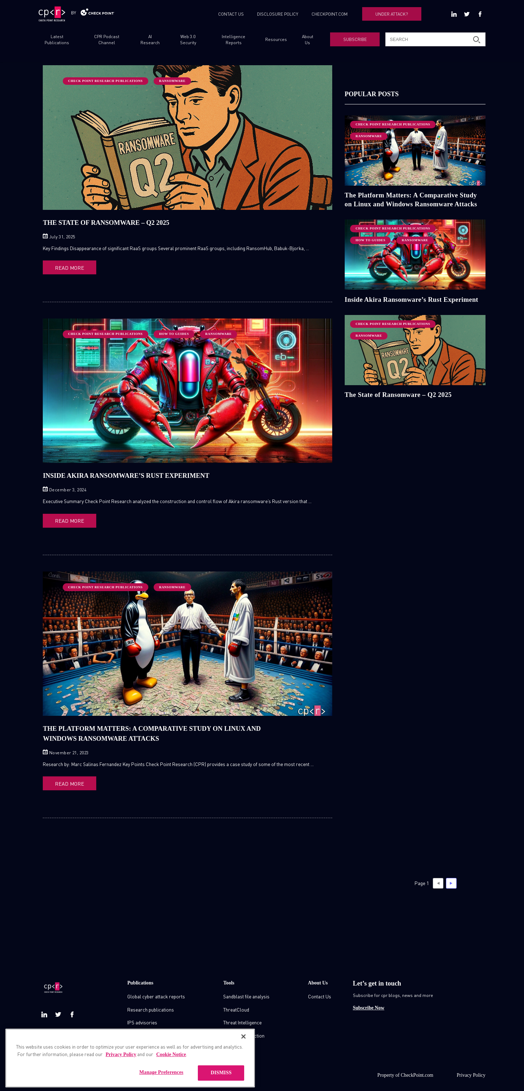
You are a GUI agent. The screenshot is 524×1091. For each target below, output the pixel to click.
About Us (307, 39)
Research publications (150, 1007)
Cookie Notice (171, 1063)
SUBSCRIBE (355, 39)
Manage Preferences (161, 1081)
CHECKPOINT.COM (330, 14)
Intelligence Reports (233, 39)
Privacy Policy (471, 1073)
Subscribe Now (368, 1005)
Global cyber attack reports (156, 994)
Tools (228, 980)
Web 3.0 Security (188, 39)
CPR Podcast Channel (106, 39)
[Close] (243, 1045)
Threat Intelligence (242, 1020)
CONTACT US (231, 14)
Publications (140, 980)
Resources (276, 39)
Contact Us (319, 994)
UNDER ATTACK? (391, 14)
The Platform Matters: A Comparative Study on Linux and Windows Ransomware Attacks (411, 199)
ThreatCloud (236, 1007)
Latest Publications (57, 39)
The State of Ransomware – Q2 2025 (106, 222)
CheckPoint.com (417, 1073)
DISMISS (221, 1081)
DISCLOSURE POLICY (277, 14)
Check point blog (144, 1033)
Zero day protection (243, 1033)
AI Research (150, 39)
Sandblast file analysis (246, 994)
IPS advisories (142, 1020)
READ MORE (67, 267)
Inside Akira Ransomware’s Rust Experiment (126, 475)
